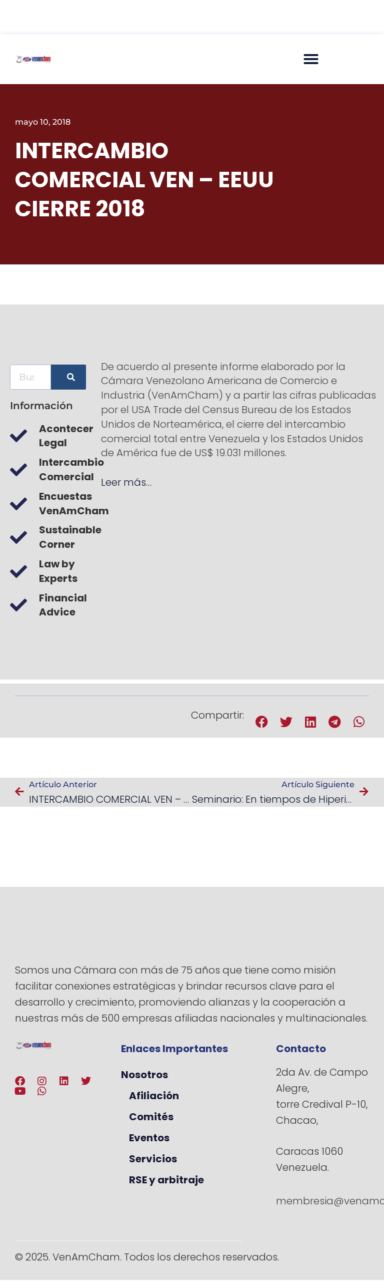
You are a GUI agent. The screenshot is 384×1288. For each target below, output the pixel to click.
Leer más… (126, 482)
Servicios (153, 1159)
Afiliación (154, 1096)
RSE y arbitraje (166, 1180)
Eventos (149, 1138)
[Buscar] (68, 377)
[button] (311, 59)
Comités (151, 1117)
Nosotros (144, 1075)
